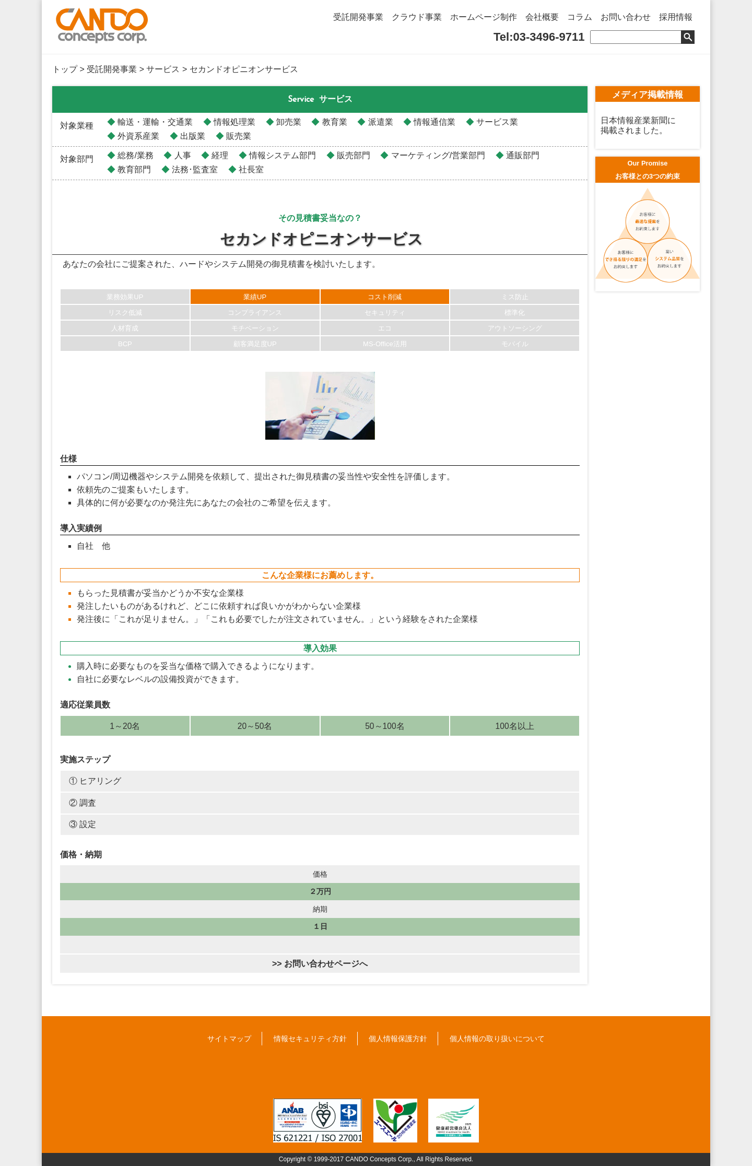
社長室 (250, 169)
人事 (181, 155)
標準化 (514, 312)
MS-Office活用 (385, 344)
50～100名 (384, 726)
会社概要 (542, 17)
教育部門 (133, 169)
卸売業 (287, 121)
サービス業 (496, 121)
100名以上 (515, 726)
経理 (218, 155)
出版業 (191, 136)
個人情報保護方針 (398, 1038)
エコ (385, 328)
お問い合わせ (626, 17)
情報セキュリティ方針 (310, 1038)
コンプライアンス (255, 312)
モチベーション (255, 328)
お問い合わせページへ (326, 963)
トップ (64, 69)
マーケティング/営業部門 (437, 155)
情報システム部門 (281, 155)
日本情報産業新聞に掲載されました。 (638, 125)
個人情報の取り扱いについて (497, 1038)
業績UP (254, 297)
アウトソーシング (515, 328)
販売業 (237, 136)
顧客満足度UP (255, 344)
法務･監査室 (194, 169)
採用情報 (675, 17)
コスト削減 (385, 297)
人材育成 (124, 328)
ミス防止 (514, 297)
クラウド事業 (417, 17)
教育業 (333, 121)
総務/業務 (134, 155)
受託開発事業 (358, 17)
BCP (125, 344)
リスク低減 (125, 312)
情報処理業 (233, 121)
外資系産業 (137, 136)
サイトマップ (229, 1038)
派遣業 (379, 121)
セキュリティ (385, 312)
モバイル (514, 344)
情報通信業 (433, 121)
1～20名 (125, 726)
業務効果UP (125, 297)
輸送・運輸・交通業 (154, 121)
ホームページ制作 (483, 17)
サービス (163, 69)
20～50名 (255, 726)
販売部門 (352, 155)
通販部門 (521, 155)
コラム (579, 17)
